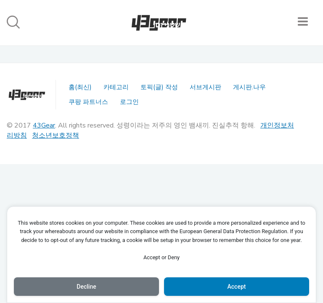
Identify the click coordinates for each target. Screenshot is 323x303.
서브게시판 (205, 87)
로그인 (129, 102)
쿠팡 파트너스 (88, 102)
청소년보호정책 (55, 135)
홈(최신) (80, 87)
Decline (86, 286)
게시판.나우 (249, 87)
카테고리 (116, 87)
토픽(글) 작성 (159, 87)
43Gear (44, 125)
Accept (237, 286)
